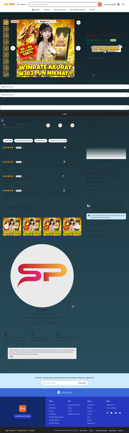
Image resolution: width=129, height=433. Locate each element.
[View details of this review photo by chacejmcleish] (32, 227)
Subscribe (82, 383)
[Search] (99, 4)
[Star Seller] (93, 75)
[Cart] (123, 4)
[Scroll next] (69, 140)
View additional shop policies (106, 223)
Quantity (2, 104)
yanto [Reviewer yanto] (67, 161)
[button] (73, 306)
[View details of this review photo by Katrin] (72, 227)
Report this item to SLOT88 (71, 80)
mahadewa (69, 190)
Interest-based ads (101, 430)
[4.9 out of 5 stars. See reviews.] (99, 75)
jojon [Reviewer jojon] (66, 176)
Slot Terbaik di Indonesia (77, 9)
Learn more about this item (106, 161)
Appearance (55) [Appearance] (41, 140)
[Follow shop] (51, 323)
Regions (120, 430)
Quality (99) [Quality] (8, 140)
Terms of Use (83, 430)
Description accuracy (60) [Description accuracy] (58, 140)
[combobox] (63, 4)
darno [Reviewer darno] (68, 147)
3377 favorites (22, 366)
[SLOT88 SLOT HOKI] (22, 408)
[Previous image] (13, 48)
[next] (77, 226)
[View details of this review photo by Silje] (52, 227)
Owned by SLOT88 (37, 314)
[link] (4, 207)
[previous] (6, 226)
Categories (21, 4)
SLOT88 (46, 9)
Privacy (91, 430)
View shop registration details (97, 236)
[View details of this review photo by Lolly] (12, 227)
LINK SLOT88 (109, 4)
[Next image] (78, 48)
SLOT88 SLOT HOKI (22, 416)
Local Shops (112, 430)
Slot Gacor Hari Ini (59, 9)
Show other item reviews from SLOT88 (68, 207)
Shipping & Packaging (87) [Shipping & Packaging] (24, 140)
